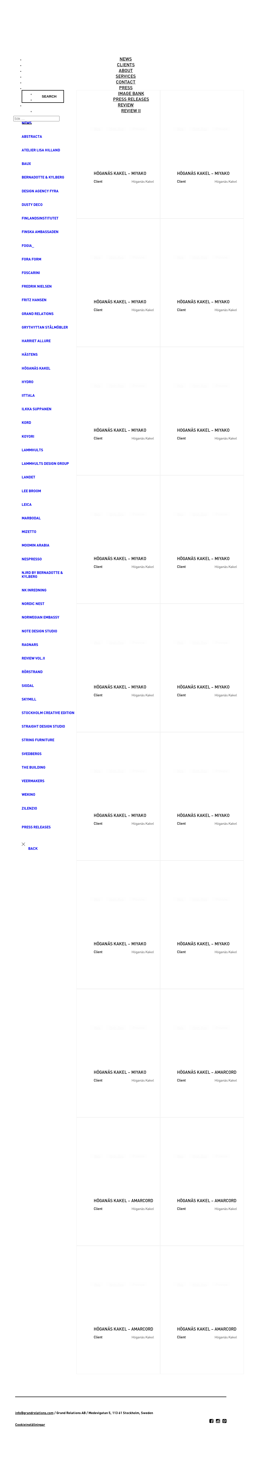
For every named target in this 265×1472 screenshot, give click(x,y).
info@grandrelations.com (34, 1413)
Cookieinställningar (30, 1424)
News (126, 59)
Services (126, 76)
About (126, 70)
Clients (126, 64)
